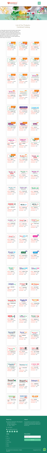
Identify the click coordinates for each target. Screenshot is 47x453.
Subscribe (32, 439)
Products (7, 440)
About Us (8, 438)
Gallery (7, 444)
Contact (7, 446)
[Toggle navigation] (39, 3)
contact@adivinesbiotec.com (12, 429)
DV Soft (39, 450)
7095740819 (9, 427)
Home (7, 436)
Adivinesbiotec (15, 450)
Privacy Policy (8, 442)
